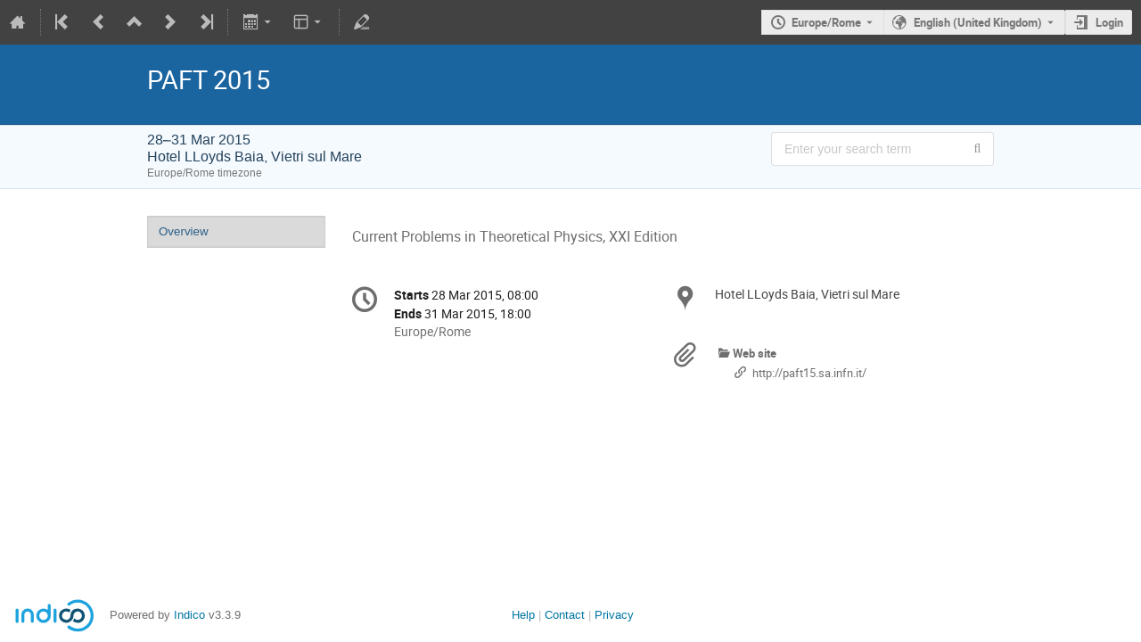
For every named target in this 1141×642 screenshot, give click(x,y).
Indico (189, 614)
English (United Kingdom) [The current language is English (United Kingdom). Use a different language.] (978, 22)
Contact (565, 614)
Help (523, 614)
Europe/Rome (826, 22)
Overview (184, 231)
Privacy (614, 614)
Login (1109, 22)
